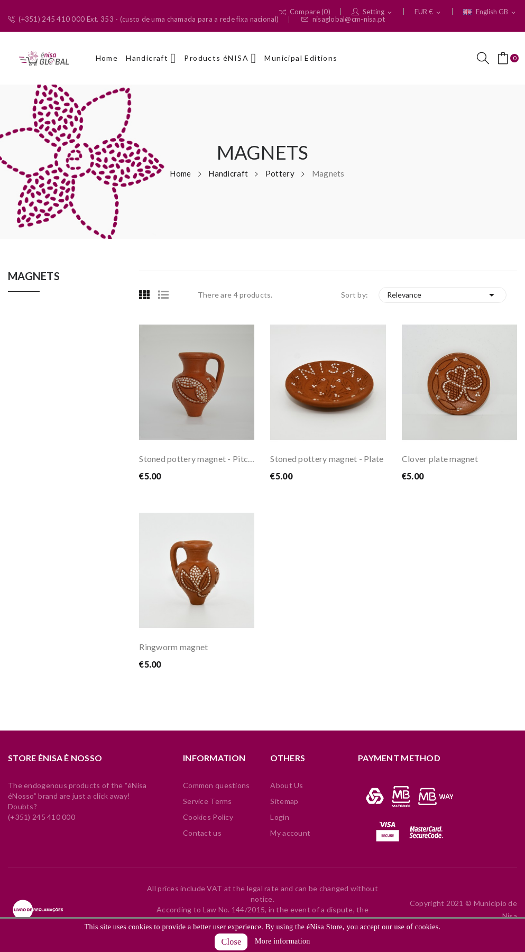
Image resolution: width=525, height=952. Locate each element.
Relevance (442, 295)
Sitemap (284, 801)
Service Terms (207, 801)
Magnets (34, 276)
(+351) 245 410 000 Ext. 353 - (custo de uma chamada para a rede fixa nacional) (143, 19)
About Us (286, 785)
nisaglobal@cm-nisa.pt (343, 19)
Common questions (216, 785)
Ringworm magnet (173, 647)
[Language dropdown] (490, 12)
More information (282, 941)
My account (290, 832)
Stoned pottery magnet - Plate (326, 459)
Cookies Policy (208, 816)
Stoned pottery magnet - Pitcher (196, 459)
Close (231, 941)
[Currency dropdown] (428, 12)
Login (279, 816)
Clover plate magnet (440, 459)
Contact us (202, 832)
